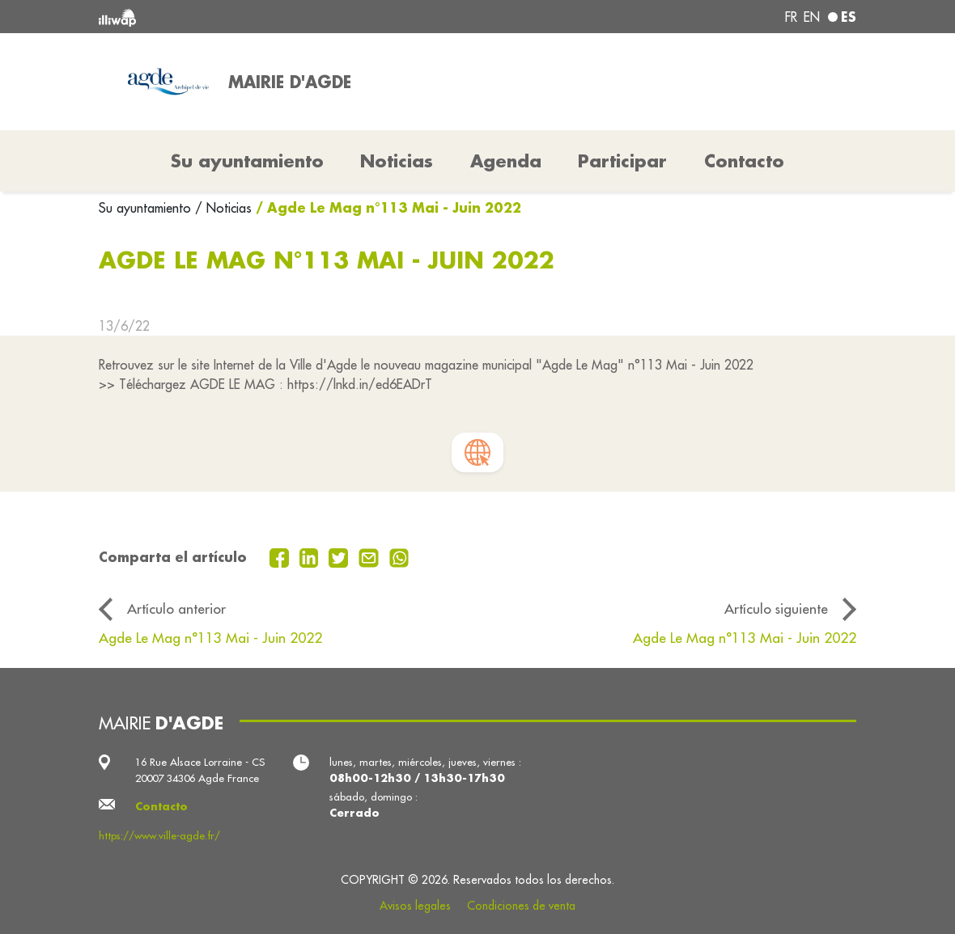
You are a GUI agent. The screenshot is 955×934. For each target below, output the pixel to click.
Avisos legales (415, 905)
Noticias (396, 161)
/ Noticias (223, 208)
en (812, 17)
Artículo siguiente (776, 608)
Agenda (505, 161)
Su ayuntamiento (147, 208)
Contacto (744, 161)
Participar (622, 161)
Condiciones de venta (521, 905)
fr (791, 17)
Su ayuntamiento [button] (247, 161)
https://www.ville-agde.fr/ (159, 835)
